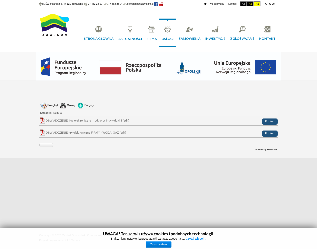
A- (266, 3)
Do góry (89, 105)
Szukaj (71, 105)
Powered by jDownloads (266, 149)
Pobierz (270, 121)
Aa (243, 3)
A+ (274, 3)
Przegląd (52, 105)
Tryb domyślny (214, 4)
